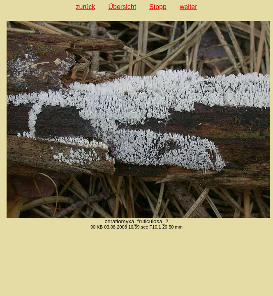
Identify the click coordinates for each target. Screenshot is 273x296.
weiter (188, 6)
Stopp (158, 6)
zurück (85, 6)
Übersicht (122, 6)
